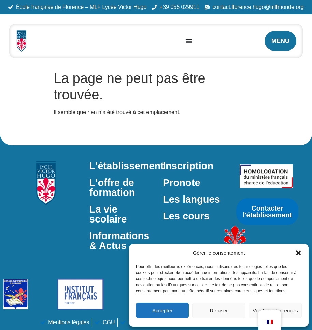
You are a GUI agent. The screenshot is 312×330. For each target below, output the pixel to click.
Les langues (191, 199)
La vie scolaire (108, 214)
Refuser (219, 310)
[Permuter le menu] (188, 41)
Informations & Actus (119, 240)
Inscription (188, 165)
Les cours (186, 216)
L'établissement (126, 165)
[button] (298, 252)
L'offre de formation (112, 187)
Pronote (181, 182)
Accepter (162, 310)
